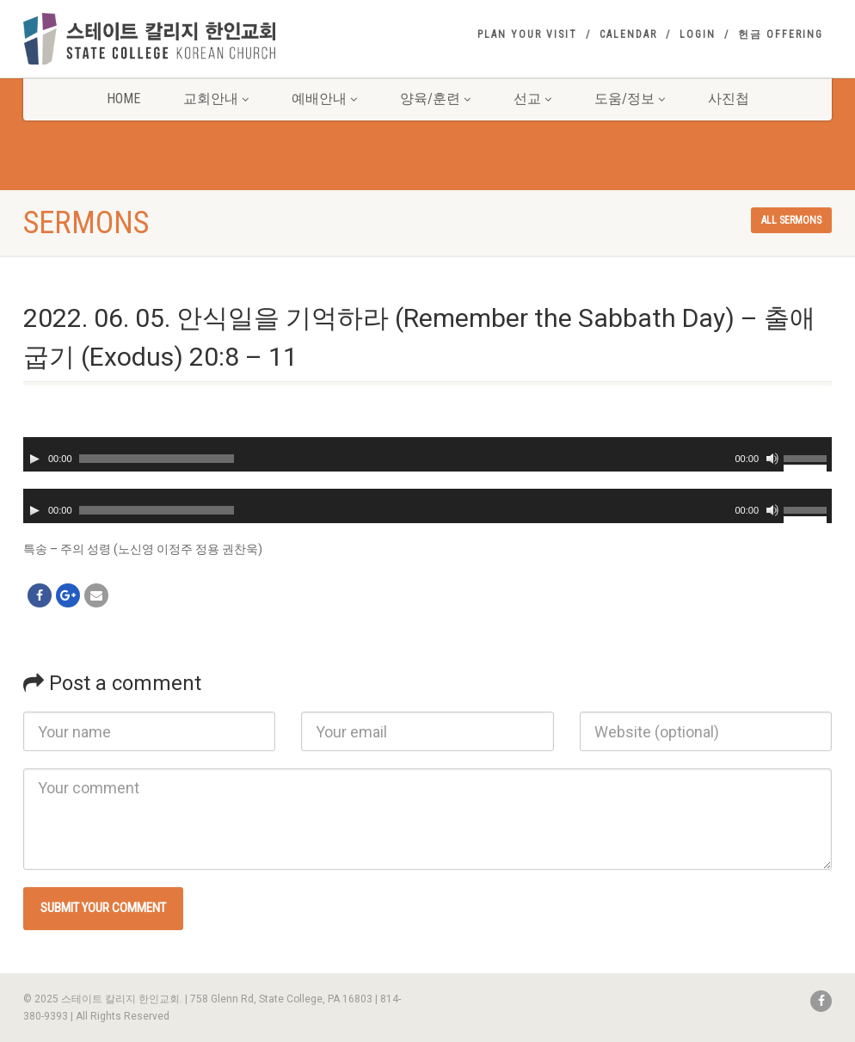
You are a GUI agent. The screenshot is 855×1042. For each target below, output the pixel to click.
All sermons (791, 220)
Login (698, 34)
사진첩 (728, 98)
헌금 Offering (780, 34)
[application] (427, 454)
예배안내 (324, 98)
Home (123, 98)
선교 (532, 98)
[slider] (156, 458)
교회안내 (216, 98)
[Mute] (772, 459)
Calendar (628, 34)
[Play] (34, 459)
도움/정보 (629, 98)
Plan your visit (527, 34)
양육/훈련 (435, 98)
